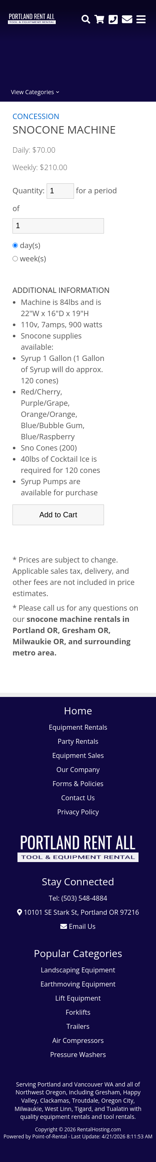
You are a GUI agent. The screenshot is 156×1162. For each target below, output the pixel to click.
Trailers (78, 1026)
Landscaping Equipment (78, 969)
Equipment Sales (78, 755)
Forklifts (78, 1012)
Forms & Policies (77, 783)
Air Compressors (78, 1040)
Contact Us (78, 797)
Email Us (77, 926)
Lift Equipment (78, 998)
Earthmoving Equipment (78, 984)
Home (78, 710)
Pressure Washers (78, 1054)
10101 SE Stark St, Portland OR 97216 (78, 912)
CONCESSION (35, 116)
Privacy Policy (78, 811)
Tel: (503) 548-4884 (78, 898)
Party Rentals (78, 741)
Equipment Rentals (78, 727)
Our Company (78, 769)
